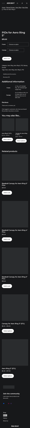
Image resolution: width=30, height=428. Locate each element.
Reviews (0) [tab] (6, 77)
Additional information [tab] (9, 74)
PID (22, 65)
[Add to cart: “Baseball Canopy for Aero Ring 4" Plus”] (7, 239)
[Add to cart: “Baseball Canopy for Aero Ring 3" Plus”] (7, 286)
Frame (4, 44)
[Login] (22, 3)
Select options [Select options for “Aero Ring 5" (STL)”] (7, 139)
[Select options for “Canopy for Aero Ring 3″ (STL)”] (8, 331)
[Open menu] (17, 3)
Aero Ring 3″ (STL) (9, 368)
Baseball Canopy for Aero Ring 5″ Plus (14, 184)
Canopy (4, 50)
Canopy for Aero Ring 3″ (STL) (13, 324)
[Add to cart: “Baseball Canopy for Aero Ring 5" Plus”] (7, 193)
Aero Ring (18, 7)
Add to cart (7, 58)
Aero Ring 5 (17, 65)
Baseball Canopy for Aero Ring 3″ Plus (14, 278)
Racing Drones (10, 7)
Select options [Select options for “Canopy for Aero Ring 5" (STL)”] (21, 140)
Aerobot (11, 3)
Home (3, 7)
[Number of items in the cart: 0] (26, 3)
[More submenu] (6, 415)
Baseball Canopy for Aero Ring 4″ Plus (14, 231)
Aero (6, 70)
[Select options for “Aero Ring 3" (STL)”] (8, 376)
